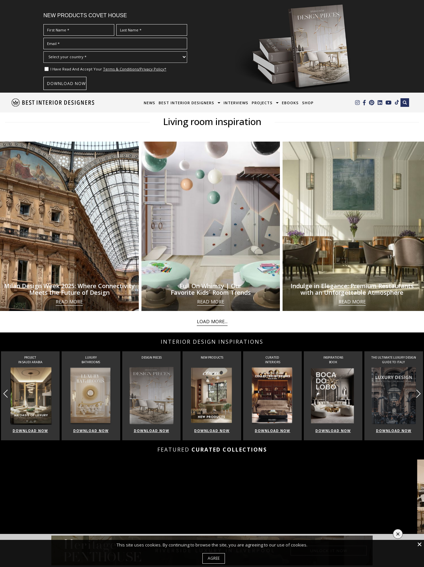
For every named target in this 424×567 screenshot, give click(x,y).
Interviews (236, 102)
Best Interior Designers (186, 102)
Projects (262, 102)
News (149, 102)
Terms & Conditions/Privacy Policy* (134, 68)
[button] (418, 394)
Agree (214, 558)
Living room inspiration (212, 121)
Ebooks (290, 102)
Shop (308, 102)
